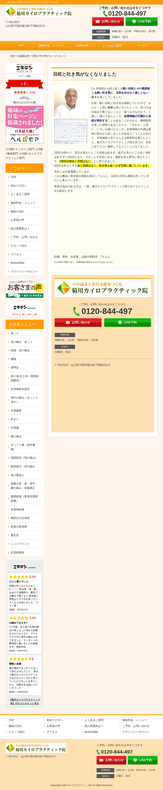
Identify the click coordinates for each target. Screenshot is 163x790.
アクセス (142, 45)
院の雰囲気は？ (20, 228)
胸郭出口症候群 (20, 518)
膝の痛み (16, 436)
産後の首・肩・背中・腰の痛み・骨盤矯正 (24, 485)
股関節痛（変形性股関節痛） (24, 498)
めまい (15, 419)
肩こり (15, 333)
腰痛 (13, 359)
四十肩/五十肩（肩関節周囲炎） (25, 378)
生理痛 (15, 427)
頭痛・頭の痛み (20, 350)
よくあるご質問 (111, 45)
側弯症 (15, 367)
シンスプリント (20, 543)
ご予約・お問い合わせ (24, 237)
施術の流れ (17, 211)
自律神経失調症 (20, 389)
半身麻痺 (16, 410)
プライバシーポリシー (24, 271)
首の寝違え (17, 475)
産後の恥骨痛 (19, 526)
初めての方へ (19, 185)
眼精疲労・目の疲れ (23, 466)
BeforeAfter (17, 262)
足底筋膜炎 (17, 552)
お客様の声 (81, 45)
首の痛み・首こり (21, 341)
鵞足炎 (15, 535)
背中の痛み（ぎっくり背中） (24, 400)
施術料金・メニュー (51, 45)
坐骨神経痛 (17, 509)
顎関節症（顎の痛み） (24, 457)
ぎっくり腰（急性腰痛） (23, 447)
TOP (21, 45)
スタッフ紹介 (19, 245)
